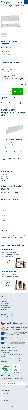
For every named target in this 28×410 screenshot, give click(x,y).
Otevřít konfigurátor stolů (7, 262)
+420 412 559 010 (8, 313)
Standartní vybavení (7, 103)
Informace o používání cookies (9, 350)
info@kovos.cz (8, 318)
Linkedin (4, 397)
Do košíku (17, 91)
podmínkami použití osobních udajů (19, 386)
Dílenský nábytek (15, 5)
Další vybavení (12, 6)
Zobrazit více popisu (8, 59)
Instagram (5, 400)
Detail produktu (11, 152)
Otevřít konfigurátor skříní (7, 283)
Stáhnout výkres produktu (10, 62)
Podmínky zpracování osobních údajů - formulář (13, 358)
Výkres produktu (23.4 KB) (10, 192)
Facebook (4, 394)
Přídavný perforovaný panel (13, 139)
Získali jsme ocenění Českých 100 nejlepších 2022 (16, 329)
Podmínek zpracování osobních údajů (11, 237)
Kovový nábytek (5, 5)
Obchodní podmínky (6, 352)
